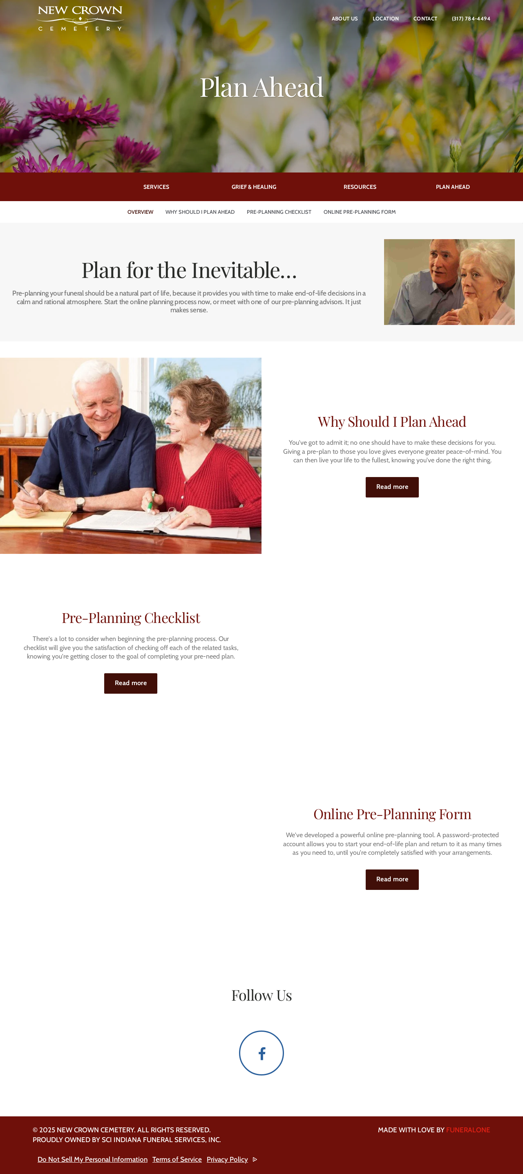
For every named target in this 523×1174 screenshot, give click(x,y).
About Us (345, 18)
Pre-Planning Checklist (279, 211)
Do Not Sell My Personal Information (93, 1159)
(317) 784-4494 (471, 18)
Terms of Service (177, 1159)
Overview (140, 211)
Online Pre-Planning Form (360, 211)
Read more (397, 484)
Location (386, 18)
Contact (425, 18)
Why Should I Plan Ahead (200, 211)
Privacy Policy (227, 1159)
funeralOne (468, 1130)
